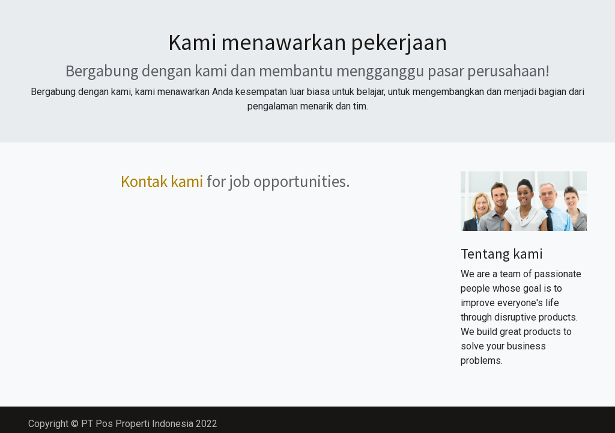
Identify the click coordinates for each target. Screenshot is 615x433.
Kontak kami (162, 181)
